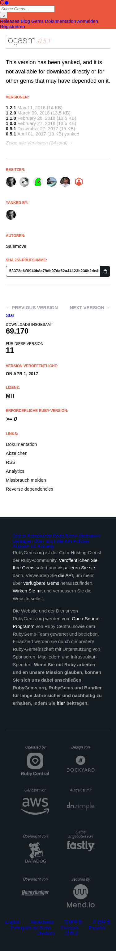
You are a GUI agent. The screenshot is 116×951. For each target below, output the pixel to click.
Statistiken (89, 535)
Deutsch (45, 933)
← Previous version (32, 307)
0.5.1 (11, 133)
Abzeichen (17, 453)
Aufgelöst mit (82, 790)
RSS (10, 462)
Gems (37, 21)
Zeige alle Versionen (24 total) (37, 142)
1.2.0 (11, 112)
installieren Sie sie (76, 567)
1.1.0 (11, 118)
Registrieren (12, 26)
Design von (83, 747)
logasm (21, 40)
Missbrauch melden (26, 480)
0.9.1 (11, 128)
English (12, 921)
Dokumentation (60, 21)
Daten (71, 535)
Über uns (43, 541)
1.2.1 (11, 107)
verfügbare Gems (41, 583)
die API (65, 575)
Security (45, 546)
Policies (81, 541)
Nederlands (42, 921)
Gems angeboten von (81, 834)
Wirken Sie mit (28, 590)
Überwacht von (36, 836)
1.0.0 (11, 123)
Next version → (90, 307)
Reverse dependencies (29, 489)
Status (19, 535)
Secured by (82, 879)
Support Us (24, 546)
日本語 (72, 933)
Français (70, 927)
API (68, 541)
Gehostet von (36, 790)
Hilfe (58, 541)
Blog (25, 21)
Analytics (15, 471)
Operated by (37, 749)
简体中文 (73, 921)
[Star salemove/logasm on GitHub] (10, 315)
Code (58, 535)
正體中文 (101, 921)
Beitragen (22, 541)
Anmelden (87, 21)
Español (97, 927)
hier (61, 703)
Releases (9, 21)
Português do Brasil (31, 927)
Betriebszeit (39, 535)
